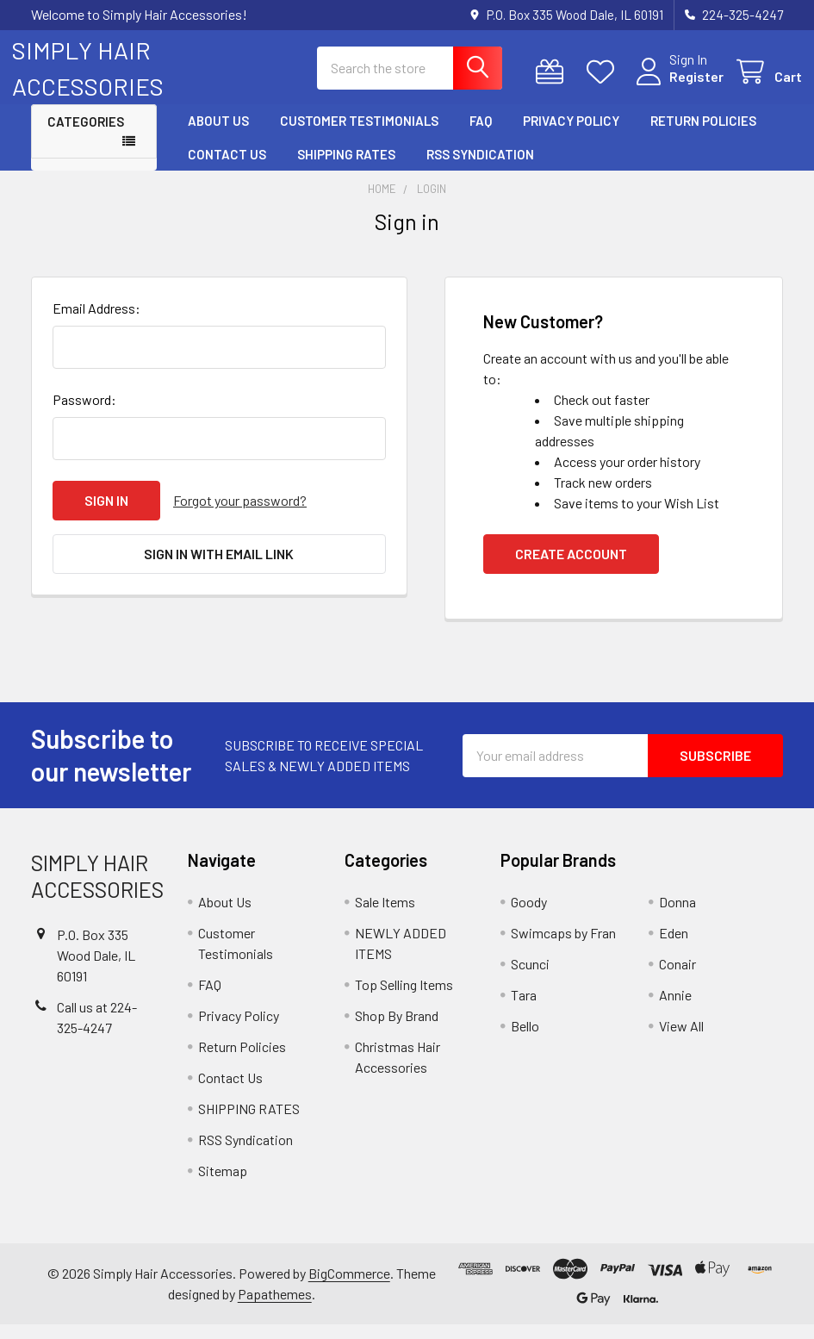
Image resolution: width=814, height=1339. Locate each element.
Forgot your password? (240, 515)
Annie (675, 1009)
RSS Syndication (480, 168)
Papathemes (275, 1308)
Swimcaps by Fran (563, 947)
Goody (529, 916)
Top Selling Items (404, 999)
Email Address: (96, 323)
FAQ (480, 135)
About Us (218, 135)
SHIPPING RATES (346, 168)
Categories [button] (85, 136)
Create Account (571, 568)
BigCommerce (349, 1288)
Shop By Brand (396, 1030)
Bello (525, 1040)
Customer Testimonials (359, 135)
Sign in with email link (219, 568)
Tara (524, 1009)
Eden (673, 947)
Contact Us (227, 168)
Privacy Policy (571, 135)
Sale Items (385, 916)
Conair (677, 978)
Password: (84, 414)
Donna (677, 916)
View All (681, 1040)
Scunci (530, 978)
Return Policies (703, 135)
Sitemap (222, 1185)
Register (677, 86)
